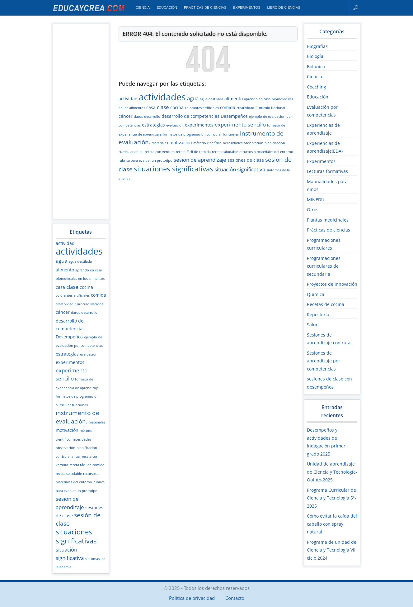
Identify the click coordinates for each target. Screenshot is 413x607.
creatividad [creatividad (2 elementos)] (64, 304)
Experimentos (246, 7)
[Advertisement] (81, 121)
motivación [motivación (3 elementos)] (67, 430)
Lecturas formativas (327, 171)
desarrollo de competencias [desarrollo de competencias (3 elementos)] (190, 116)
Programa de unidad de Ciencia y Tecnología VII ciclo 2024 (331, 550)
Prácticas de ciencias (205, 7)
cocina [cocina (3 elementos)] (86, 287)
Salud (313, 324)
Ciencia (143, 7)
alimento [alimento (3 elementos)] (65, 270)
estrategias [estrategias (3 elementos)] (67, 354)
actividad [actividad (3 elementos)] (65, 243)
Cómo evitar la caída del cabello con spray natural (332, 524)
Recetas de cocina (325, 304)
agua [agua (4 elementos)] (61, 260)
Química (315, 294)
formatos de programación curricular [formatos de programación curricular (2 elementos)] (192, 134)
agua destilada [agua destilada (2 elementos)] (80, 261)
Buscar (355, 7)
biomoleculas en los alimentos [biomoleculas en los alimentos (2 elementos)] (80, 278)
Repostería (318, 315)
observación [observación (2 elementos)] (65, 448)
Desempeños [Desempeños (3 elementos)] (69, 337)
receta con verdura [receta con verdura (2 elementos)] (160, 152)
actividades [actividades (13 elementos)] (79, 251)
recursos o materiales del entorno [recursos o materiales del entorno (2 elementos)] (266, 152)
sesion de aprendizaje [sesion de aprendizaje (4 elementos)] (200, 159)
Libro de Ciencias (283, 7)
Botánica (316, 66)
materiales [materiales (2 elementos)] (97, 422)
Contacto (234, 598)
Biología (315, 56)
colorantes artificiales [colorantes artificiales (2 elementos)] (73, 295)
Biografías (317, 46)
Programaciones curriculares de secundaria (323, 266)
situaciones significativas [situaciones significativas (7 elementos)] (76, 536)
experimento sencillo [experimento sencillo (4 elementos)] (240, 124)
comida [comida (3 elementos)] (98, 295)
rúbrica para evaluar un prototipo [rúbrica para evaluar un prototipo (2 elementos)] (145, 160)
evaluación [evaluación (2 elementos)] (88, 354)
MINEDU (315, 200)
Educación (167, 7)
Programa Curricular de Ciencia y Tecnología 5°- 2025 (331, 498)
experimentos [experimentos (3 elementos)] (70, 362)
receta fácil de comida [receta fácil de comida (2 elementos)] (86, 465)
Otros (312, 210)
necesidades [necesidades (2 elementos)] (81, 439)
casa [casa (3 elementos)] (60, 287)
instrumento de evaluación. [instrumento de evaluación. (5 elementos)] (77, 417)
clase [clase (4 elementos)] (72, 286)
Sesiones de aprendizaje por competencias (323, 361)
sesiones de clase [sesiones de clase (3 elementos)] (246, 160)
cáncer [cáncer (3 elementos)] (63, 312)
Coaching (316, 87)
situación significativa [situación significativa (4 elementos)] (239, 169)
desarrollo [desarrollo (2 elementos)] (89, 312)
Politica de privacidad (192, 598)
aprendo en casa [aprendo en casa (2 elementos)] (88, 270)
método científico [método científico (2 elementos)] (207, 143)
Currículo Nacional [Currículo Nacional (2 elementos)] (89, 304)
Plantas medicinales (328, 220)
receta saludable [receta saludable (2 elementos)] (69, 473)
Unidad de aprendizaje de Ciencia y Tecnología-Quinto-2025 (332, 472)
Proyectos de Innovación (332, 284)
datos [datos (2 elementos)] (75, 312)
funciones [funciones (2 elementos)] (80, 405)
